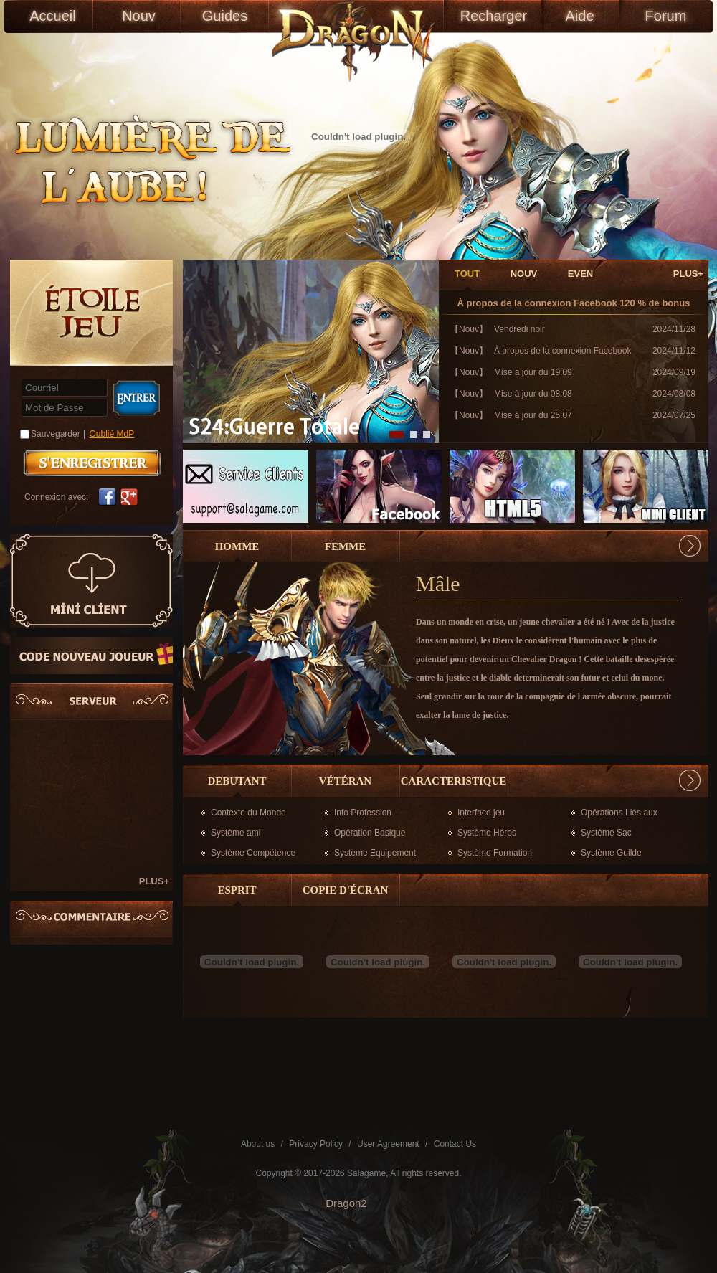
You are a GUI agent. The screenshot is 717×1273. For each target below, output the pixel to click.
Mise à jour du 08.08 (533, 394)
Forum (666, 16)
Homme (237, 546)
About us (258, 1144)
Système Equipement (375, 853)
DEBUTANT (236, 781)
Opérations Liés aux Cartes (619, 815)
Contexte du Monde (248, 813)
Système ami (235, 833)
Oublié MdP (112, 434)
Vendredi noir (519, 329)
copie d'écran (346, 890)
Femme (345, 546)
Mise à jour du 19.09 (533, 372)
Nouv (139, 16)
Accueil (52, 16)
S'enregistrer (92, 463)
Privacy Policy (316, 1144)
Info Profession (362, 813)
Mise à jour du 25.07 (533, 415)
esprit (236, 890)
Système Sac (606, 833)
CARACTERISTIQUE (454, 781)
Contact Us (455, 1144)
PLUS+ (154, 881)
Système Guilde (611, 853)
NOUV (524, 273)
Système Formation (494, 853)
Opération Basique (369, 833)
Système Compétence (253, 853)
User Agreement (388, 1144)
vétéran (345, 781)
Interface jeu (481, 813)
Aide (579, 16)
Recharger (493, 16)
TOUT (467, 273)
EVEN (580, 273)
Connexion (136, 398)
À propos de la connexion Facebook (537, 303)
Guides (224, 16)
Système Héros (486, 833)
